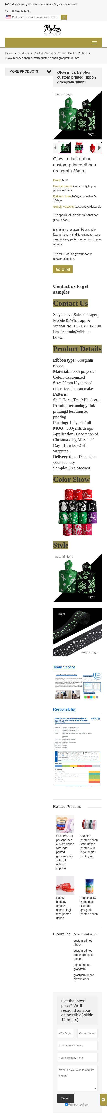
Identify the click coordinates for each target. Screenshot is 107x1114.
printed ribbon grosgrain (82, 965)
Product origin (62, 186)
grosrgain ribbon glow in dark (83, 975)
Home (9, 53)
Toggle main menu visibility (95, 41)
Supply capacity (64, 207)
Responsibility (64, 706)
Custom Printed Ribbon (72, 53)
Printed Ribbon (43, 53)
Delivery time (62, 197)
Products (23, 53)
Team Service (64, 664)
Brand (57, 180)
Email (62, 269)
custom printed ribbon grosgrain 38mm (83, 953)
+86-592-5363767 (20, 10)
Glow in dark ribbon (85, 932)
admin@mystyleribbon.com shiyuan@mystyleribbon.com (44, 4)
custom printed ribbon (82, 940)
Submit (65, 1096)
